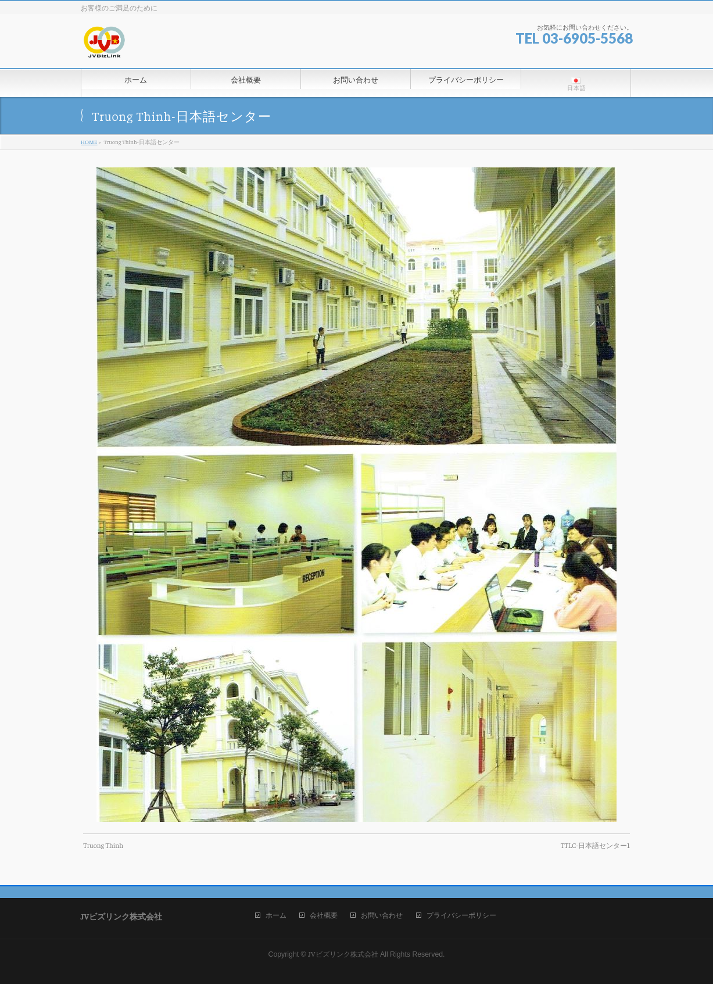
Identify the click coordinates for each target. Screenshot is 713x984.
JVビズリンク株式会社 (343, 953)
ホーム (276, 915)
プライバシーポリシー (461, 915)
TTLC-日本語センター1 (595, 845)
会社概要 (324, 915)
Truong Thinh (103, 845)
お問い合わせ (382, 915)
